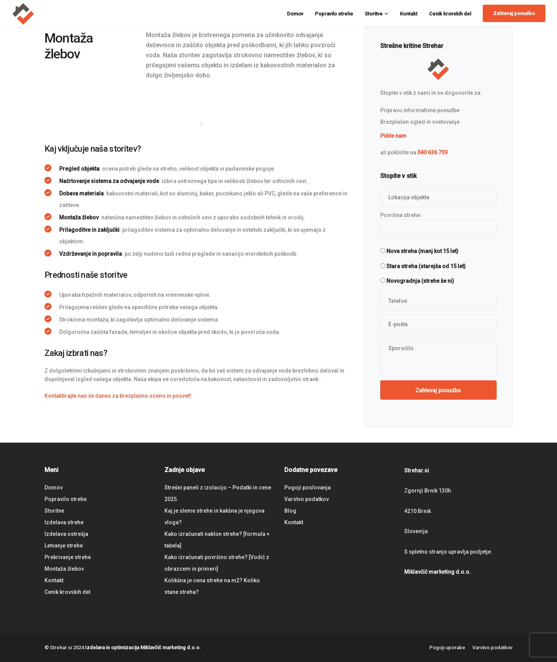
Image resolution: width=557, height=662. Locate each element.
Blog (290, 511)
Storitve (374, 14)
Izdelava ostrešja (66, 534)
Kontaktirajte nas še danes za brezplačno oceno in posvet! (117, 396)
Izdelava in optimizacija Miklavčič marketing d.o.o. (143, 647)
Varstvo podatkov (306, 499)
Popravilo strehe (334, 14)
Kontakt (408, 14)
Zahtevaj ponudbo (514, 13)
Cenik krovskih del (450, 14)
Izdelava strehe (64, 522)
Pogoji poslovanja (307, 487)
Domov (295, 14)
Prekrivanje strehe (67, 557)
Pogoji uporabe (447, 647)
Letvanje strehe (63, 545)
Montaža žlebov (64, 569)
